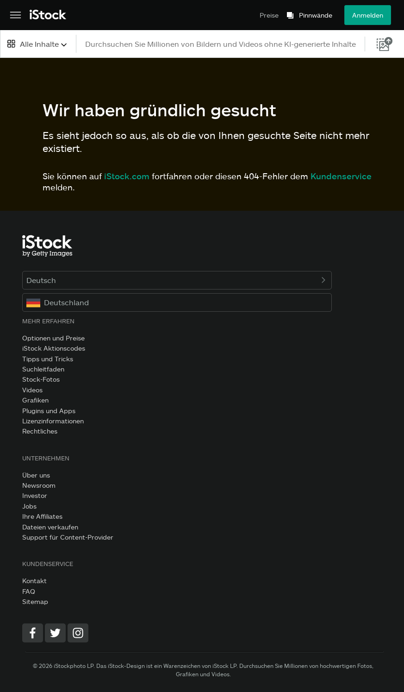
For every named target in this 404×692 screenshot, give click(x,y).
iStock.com (126, 176)
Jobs (29, 506)
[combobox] (38, 43)
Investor (34, 495)
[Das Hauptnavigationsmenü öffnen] (15, 15)
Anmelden (367, 15)
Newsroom (39, 485)
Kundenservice (341, 176)
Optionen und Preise (53, 338)
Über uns (36, 475)
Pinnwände (315, 15)
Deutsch (177, 280)
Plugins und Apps (48, 411)
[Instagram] (78, 632)
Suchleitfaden (43, 369)
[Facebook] (32, 632)
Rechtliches (39, 431)
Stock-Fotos (41, 379)
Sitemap (35, 601)
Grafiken (35, 400)
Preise (269, 15)
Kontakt (34, 581)
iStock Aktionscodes (53, 348)
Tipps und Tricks (47, 359)
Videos (32, 390)
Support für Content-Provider (67, 537)
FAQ (28, 591)
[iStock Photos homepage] (48, 15)
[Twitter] (55, 632)
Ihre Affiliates (42, 516)
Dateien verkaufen (50, 527)
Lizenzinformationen (53, 421)
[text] (221, 43)
